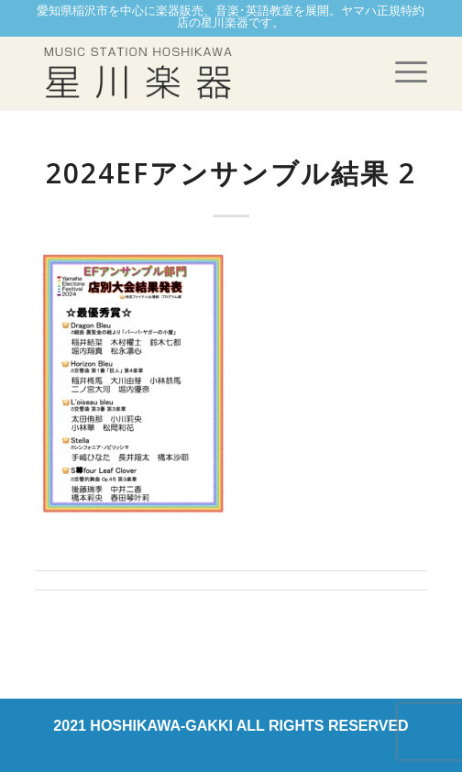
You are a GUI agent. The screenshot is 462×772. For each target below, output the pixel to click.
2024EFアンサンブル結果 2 (231, 173)
